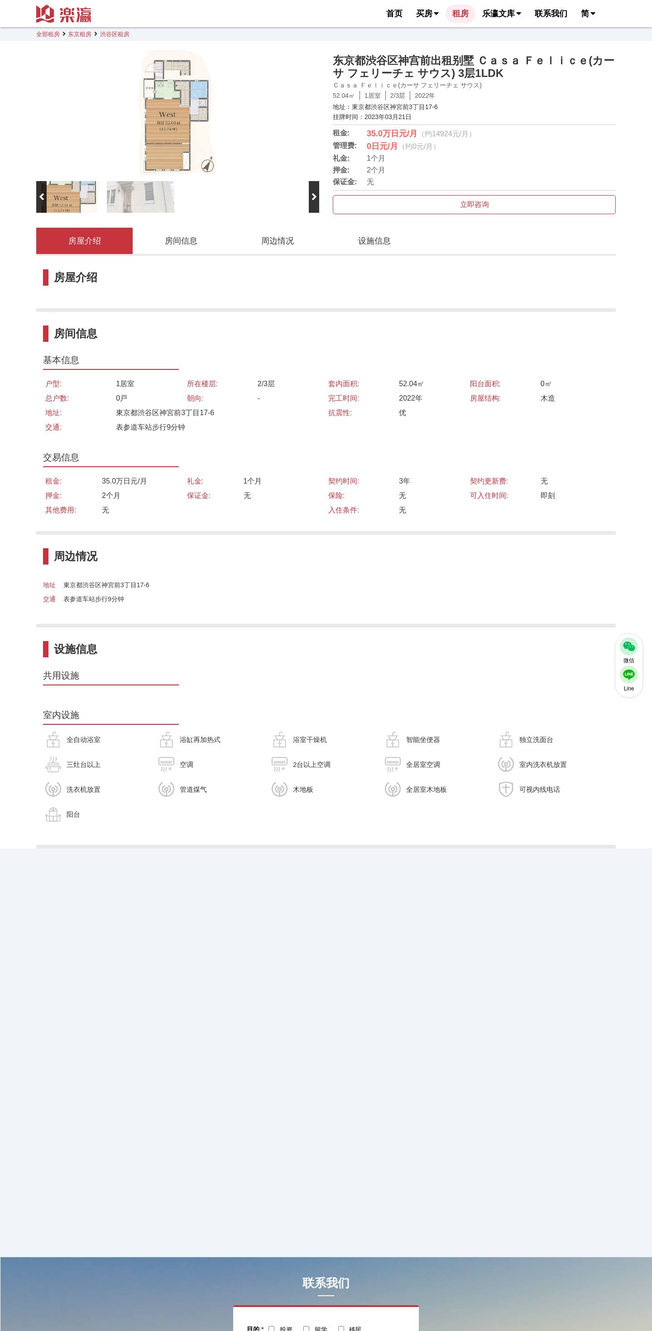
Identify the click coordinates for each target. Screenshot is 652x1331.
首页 (394, 13)
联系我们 (551, 13)
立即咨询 (474, 204)
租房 (460, 13)
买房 (427, 13)
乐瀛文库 (501, 13)
